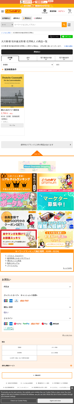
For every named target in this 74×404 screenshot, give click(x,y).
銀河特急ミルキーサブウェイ (18, 258)
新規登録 (53, 11)
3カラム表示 (62, 65)
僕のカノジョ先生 (14, 261)
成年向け (16, 18)
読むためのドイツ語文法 (10, 110)
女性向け (37, 18)
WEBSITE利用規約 (12, 383)
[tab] (28, 58)
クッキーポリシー (23, 387)
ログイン (61, 11)
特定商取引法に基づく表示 (40, 387)
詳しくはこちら (67, 335)
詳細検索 (69, 24)
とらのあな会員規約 (28, 383)
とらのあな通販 (6, 32)
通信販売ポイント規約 (43, 383)
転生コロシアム (13, 263)
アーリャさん (12, 266)
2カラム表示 (66, 65)
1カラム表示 (71, 65)
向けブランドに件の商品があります (37, 145)
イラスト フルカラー (15, 256)
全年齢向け (6, 18)
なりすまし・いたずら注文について (61, 387)
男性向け (27, 18)
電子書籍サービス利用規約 (61, 383)
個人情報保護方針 (9, 387)
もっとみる (67, 268)
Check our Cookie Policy (19, 401)
